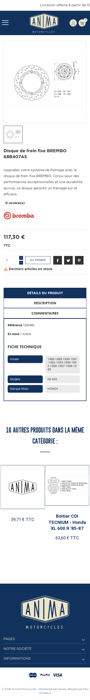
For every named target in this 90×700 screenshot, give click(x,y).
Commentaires (45, 313)
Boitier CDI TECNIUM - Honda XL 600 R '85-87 (67, 522)
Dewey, (62, 689)
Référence (15, 325)
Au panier (38, 260)
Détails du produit (45, 293)
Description (45, 303)
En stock (13, 334)
